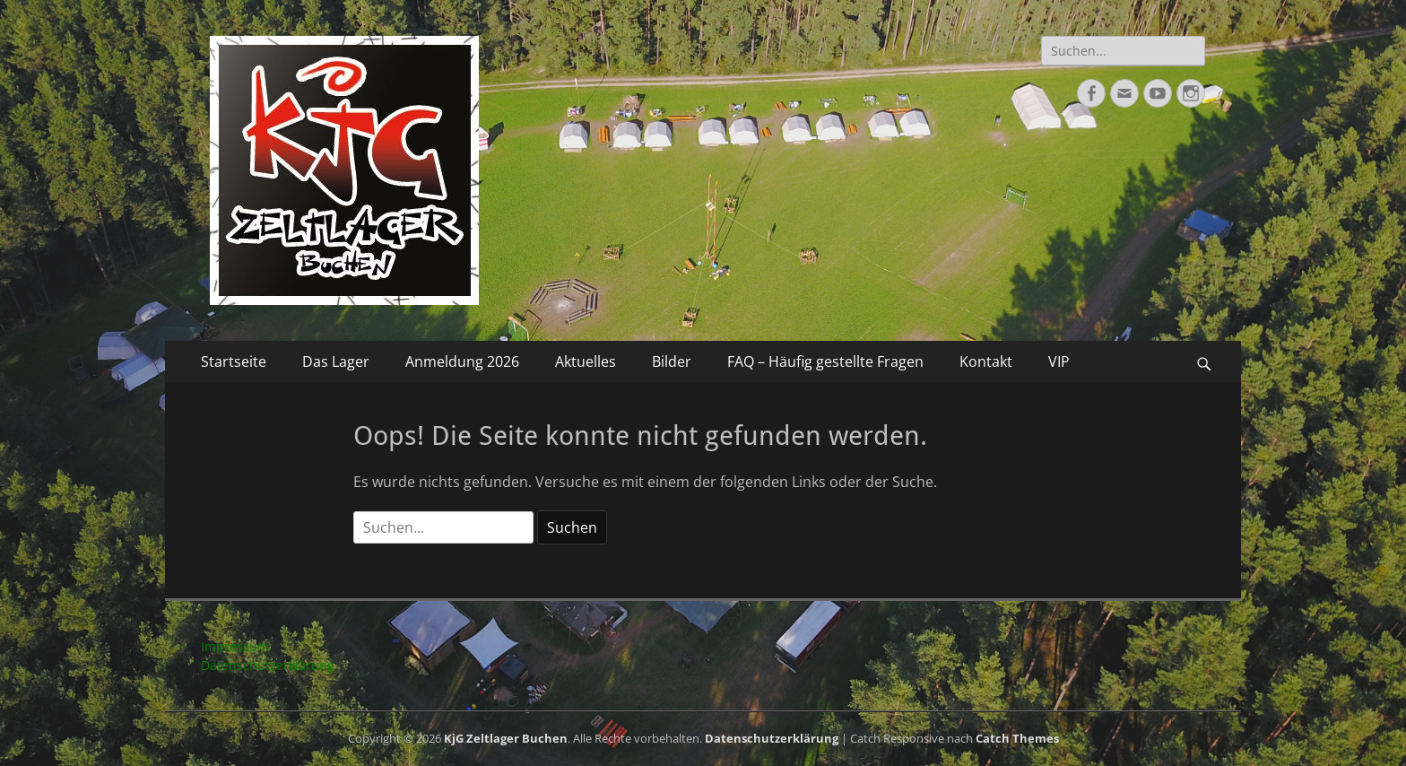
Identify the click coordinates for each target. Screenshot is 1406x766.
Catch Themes (1017, 738)
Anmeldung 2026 (462, 361)
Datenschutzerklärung (267, 665)
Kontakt (985, 361)
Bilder (671, 361)
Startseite (233, 361)
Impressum (235, 646)
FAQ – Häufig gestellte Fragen (825, 361)
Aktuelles (585, 361)
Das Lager (335, 361)
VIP (1059, 361)
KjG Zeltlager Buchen (506, 738)
